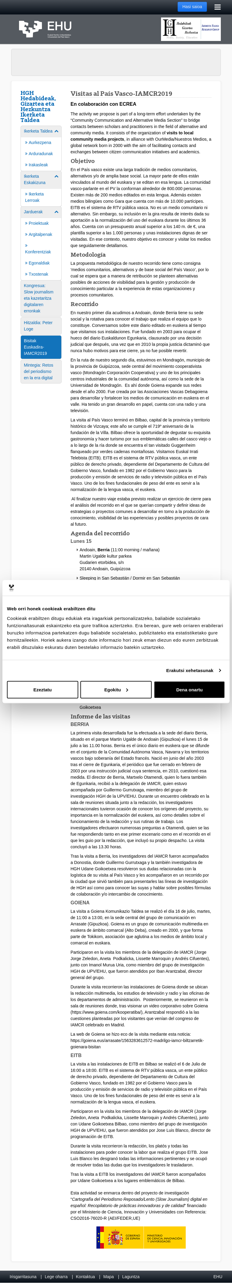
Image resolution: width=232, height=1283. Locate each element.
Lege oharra (56, 1276)
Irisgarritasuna (23, 1276)
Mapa (108, 1276)
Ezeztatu (42, 689)
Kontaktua (85, 1276)
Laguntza (131, 1276)
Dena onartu (189, 689)
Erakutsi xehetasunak (189, 670)
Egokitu (116, 689)
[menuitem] (41, 148)
